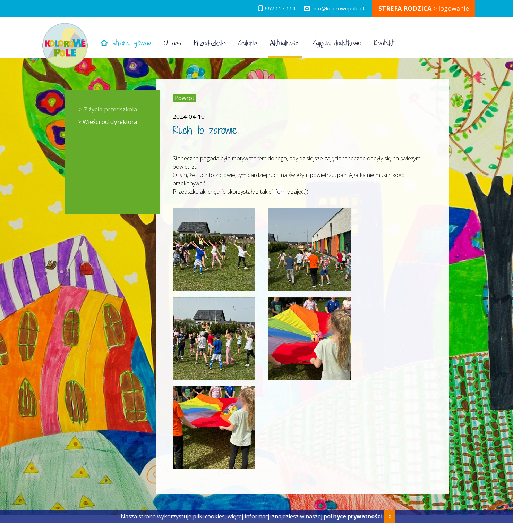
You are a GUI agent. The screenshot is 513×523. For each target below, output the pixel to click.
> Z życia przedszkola (108, 109)
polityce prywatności (353, 516)
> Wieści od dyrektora (107, 122)
